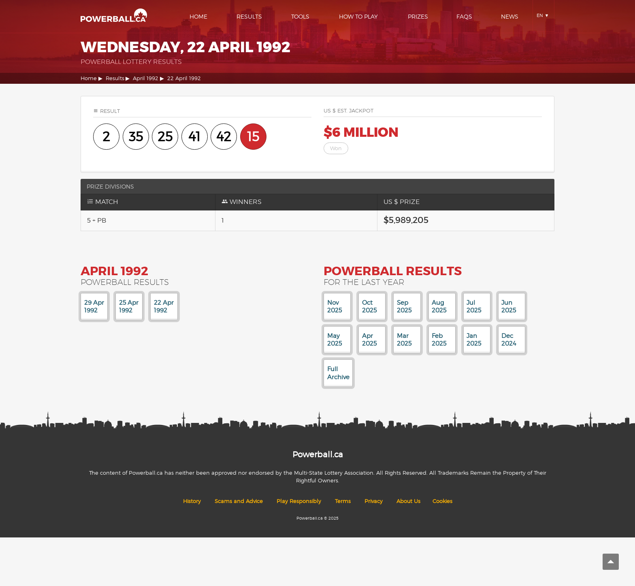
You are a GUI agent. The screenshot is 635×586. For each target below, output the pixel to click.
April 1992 (145, 78)
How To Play (358, 16)
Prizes (418, 16)
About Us (408, 501)
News (509, 16)
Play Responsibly (299, 501)
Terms (343, 501)
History (192, 501)
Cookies (442, 501)
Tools (300, 16)
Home (198, 16)
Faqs (464, 16)
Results (249, 16)
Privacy (373, 501)
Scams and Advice (239, 501)
